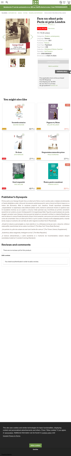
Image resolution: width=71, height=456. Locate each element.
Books (20, 13)
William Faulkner (53, 125)
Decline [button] (35, 449)
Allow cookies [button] (35, 445)
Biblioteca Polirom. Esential (53, 49)
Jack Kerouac (18, 154)
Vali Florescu (48, 51)
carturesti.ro (12, 13)
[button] (19, 2)
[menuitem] (60, 2)
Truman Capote (53, 184)
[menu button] (2, 2)
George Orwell (47, 24)
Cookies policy (46, 433)
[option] (18, 37)
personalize (9, 433)
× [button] (68, 7)
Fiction (25, 13)
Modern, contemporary (36, 13)
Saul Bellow (18, 184)
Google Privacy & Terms (11, 436)
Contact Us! (54, 85)
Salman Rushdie (18, 125)
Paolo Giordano (53, 154)
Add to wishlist (53, 66)
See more (46, 28)
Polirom (46, 43)
